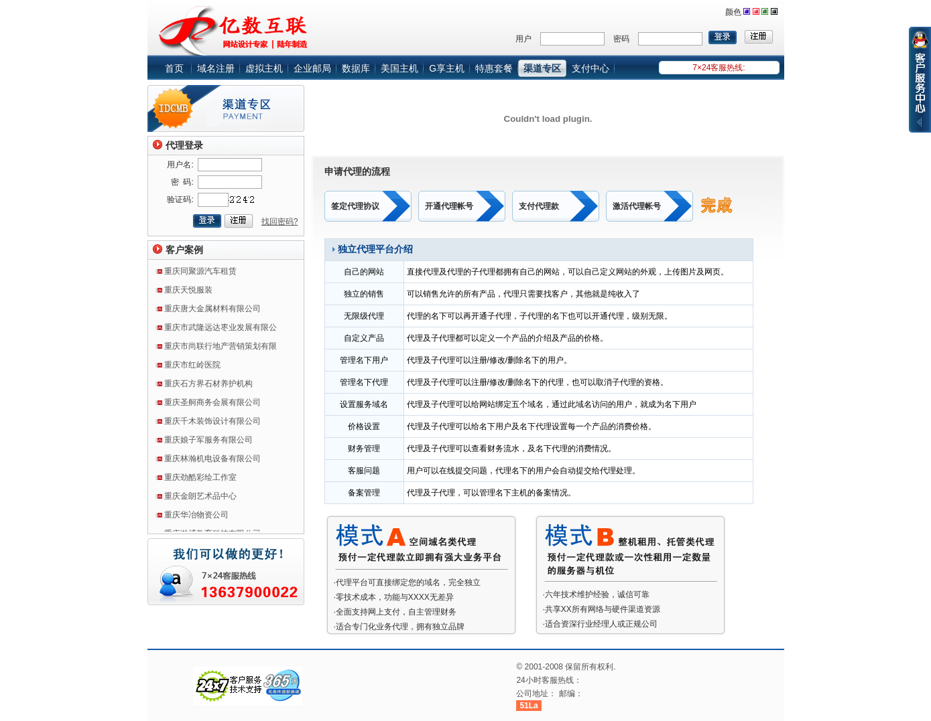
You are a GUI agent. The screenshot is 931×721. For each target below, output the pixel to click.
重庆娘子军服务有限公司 (208, 442)
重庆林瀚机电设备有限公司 (212, 461)
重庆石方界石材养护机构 (208, 386)
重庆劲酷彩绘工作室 (200, 480)
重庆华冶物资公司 (196, 517)
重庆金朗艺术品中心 (200, 498)
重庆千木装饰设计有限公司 (212, 423)
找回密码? (279, 221)
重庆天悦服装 (188, 292)
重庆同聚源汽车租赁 (200, 273)
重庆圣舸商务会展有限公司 (212, 405)
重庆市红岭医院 (192, 367)
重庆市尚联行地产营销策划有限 (220, 348)
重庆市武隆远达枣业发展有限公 (220, 330)
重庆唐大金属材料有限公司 (212, 311)
